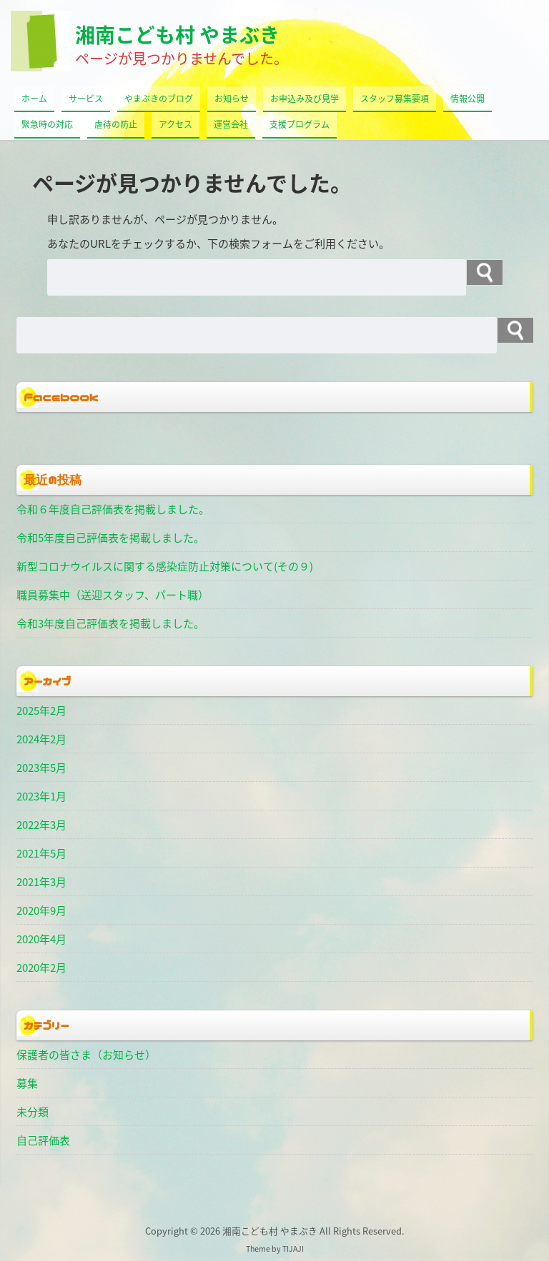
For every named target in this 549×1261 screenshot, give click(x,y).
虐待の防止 (115, 124)
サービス (86, 98)
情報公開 (467, 98)
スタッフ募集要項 (394, 98)
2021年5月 (41, 853)
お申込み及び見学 (304, 98)
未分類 (32, 1112)
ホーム (34, 98)
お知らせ (231, 98)
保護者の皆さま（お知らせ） (86, 1054)
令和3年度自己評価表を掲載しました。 (110, 623)
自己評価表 (43, 1140)
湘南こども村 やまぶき (177, 34)
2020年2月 (41, 967)
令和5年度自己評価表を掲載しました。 (110, 538)
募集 (27, 1083)
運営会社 (231, 124)
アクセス (175, 124)
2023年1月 (41, 796)
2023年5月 (41, 767)
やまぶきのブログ (158, 98)
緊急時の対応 (47, 124)
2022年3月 (41, 825)
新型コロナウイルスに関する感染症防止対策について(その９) (164, 566)
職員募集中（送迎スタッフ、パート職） (112, 595)
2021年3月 (41, 882)
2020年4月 (41, 939)
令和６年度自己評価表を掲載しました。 (112, 509)
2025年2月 (41, 710)
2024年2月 (41, 739)
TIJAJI (293, 1248)
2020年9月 (41, 910)
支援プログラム (299, 124)
